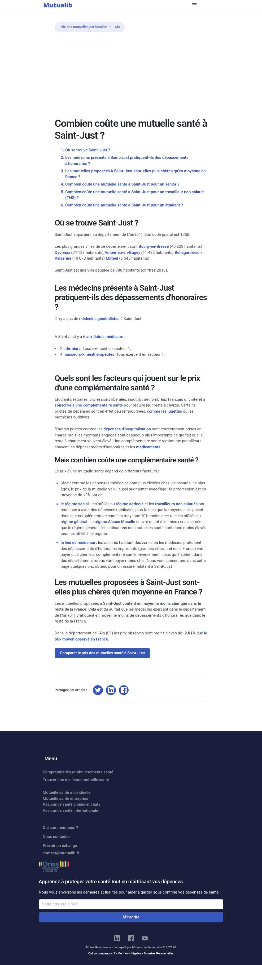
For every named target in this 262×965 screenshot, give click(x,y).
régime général (74, 521)
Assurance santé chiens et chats (72, 804)
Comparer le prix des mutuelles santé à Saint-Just (102, 653)
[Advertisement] (131, 78)
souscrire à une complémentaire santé (89, 405)
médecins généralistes (99, 318)
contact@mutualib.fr (61, 853)
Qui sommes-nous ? (60, 827)
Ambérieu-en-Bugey (122, 252)
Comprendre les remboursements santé (78, 772)
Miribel (112, 258)
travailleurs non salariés (176, 504)
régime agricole (130, 504)
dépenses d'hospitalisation (127, 429)
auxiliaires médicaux (104, 336)
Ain (117, 27)
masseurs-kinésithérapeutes (88, 354)
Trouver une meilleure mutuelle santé (76, 779)
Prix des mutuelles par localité (83, 27)
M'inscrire (131, 917)
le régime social (75, 504)
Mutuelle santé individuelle (66, 792)
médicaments (148, 447)
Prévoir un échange (60, 845)
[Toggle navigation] (194, 5)
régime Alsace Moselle (115, 521)
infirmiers (72, 348)
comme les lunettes (164, 411)
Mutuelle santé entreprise (65, 798)
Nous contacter (56, 836)
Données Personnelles (159, 953)
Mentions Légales (129, 953)
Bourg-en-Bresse (154, 246)
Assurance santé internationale (70, 810)
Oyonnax (62, 252)
